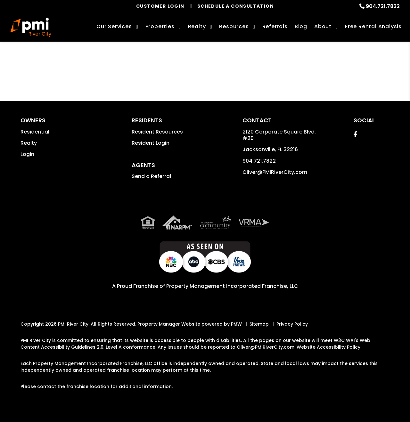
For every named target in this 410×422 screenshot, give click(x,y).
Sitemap (259, 324)
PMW (236, 324)
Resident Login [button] (150, 143)
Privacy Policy (292, 324)
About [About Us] (323, 26)
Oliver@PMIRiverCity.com (274, 172)
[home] (30, 27)
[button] (355, 134)
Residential (34, 131)
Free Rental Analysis (373, 26)
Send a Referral (151, 176)
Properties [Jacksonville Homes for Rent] (160, 26)
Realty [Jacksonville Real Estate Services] (197, 26)
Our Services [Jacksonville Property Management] (114, 26)
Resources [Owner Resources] (234, 26)
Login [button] (27, 154)
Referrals (275, 26)
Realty (28, 143)
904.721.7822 (383, 6)
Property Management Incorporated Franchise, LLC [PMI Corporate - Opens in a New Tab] (232, 286)
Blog (301, 26)
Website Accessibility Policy (328, 347)
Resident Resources (157, 131)
